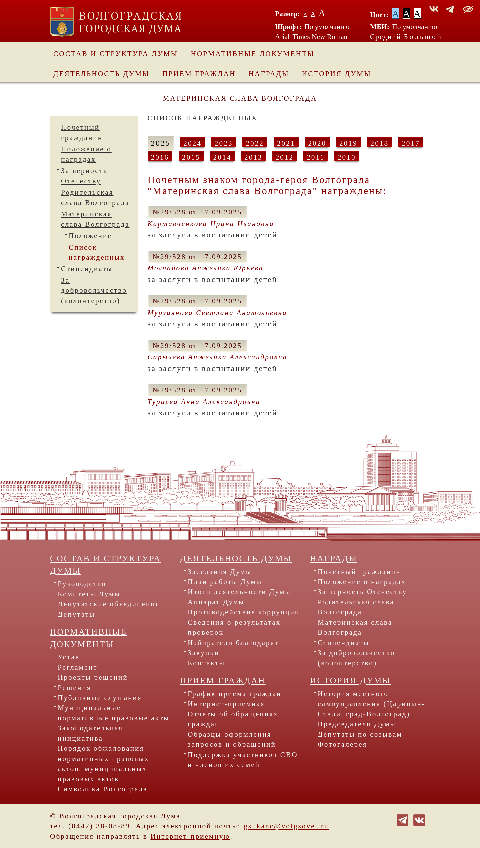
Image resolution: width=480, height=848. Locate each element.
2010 (347, 157)
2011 (316, 157)
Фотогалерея (342, 744)
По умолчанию (326, 27)
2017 (411, 143)
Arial (282, 37)
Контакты (206, 663)
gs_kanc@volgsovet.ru (286, 826)
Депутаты (76, 614)
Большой (423, 37)
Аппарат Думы (216, 602)
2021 (286, 143)
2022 (255, 143)
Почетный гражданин (359, 572)
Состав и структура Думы (115, 54)
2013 (253, 157)
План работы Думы (225, 582)
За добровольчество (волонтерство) (94, 290)
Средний (385, 37)
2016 (160, 157)
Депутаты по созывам (360, 734)
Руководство (82, 584)
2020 (317, 143)
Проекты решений (93, 677)
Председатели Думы (357, 724)
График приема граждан (235, 694)
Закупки (203, 653)
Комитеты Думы (89, 594)
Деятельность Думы (101, 74)
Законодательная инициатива (90, 733)
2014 (222, 157)
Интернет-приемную (190, 836)
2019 (348, 143)
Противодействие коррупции (244, 612)
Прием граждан (199, 74)
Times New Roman (319, 37)
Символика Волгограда (103, 789)
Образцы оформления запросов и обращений (232, 739)
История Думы (336, 74)
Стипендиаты (87, 269)
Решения (74, 688)
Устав (69, 657)
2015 (191, 157)
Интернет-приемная (226, 704)
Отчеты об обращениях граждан (233, 719)
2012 (285, 157)
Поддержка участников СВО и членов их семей (243, 760)
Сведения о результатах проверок (234, 627)
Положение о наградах (362, 582)
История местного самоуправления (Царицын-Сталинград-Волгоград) (371, 704)
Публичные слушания (100, 698)
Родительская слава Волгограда (356, 607)
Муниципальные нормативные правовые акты (114, 713)
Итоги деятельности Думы (239, 592)
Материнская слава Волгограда (355, 627)
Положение (90, 236)
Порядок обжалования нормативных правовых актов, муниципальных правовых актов (103, 763)
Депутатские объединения (109, 604)
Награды (269, 74)
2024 (192, 143)
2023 (224, 143)
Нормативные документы (253, 54)
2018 (379, 143)
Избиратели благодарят (233, 643)
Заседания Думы (220, 572)
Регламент (78, 667)
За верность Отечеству (362, 592)
